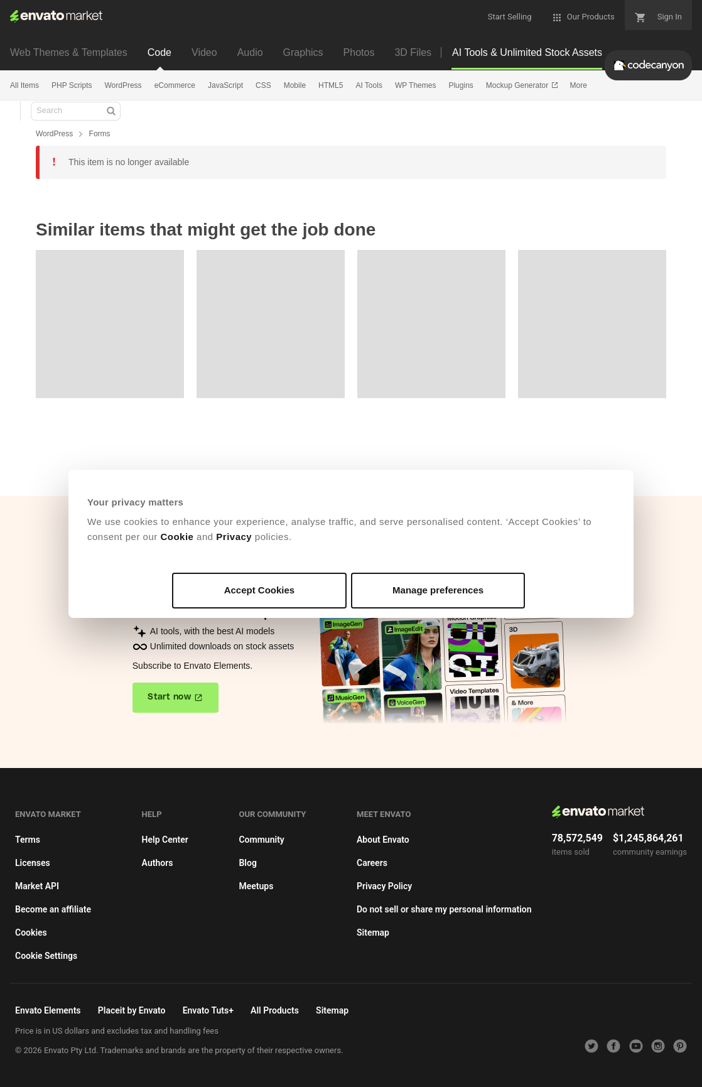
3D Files (412, 52)
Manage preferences (437, 590)
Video (204, 52)
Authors (157, 863)
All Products (275, 1010)
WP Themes (415, 85)
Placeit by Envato (132, 1010)
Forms (100, 133)
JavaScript (225, 85)
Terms (27, 840)
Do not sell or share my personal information (444, 909)
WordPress (122, 85)
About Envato (383, 840)
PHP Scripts (71, 85)
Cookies (31, 932)
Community (261, 840)
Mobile (295, 85)
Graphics (303, 52)
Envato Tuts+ (208, 1010)
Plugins (460, 85)
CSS (263, 85)
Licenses (32, 863)
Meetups (256, 886)
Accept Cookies (259, 590)
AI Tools (368, 85)
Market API (37, 886)
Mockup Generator (518, 85)
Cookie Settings (46, 956)
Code (159, 52)
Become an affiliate (53, 909)
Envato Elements (48, 1010)
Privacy (234, 536)
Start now (169, 697)
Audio (250, 52)
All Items (24, 85)
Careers (372, 863)
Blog (247, 863)
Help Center (165, 840)
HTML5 (330, 85)
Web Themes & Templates (68, 52)
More (578, 85)
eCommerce (174, 85)
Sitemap (373, 932)
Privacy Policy (384, 886)
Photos (359, 52)
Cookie (176, 536)
